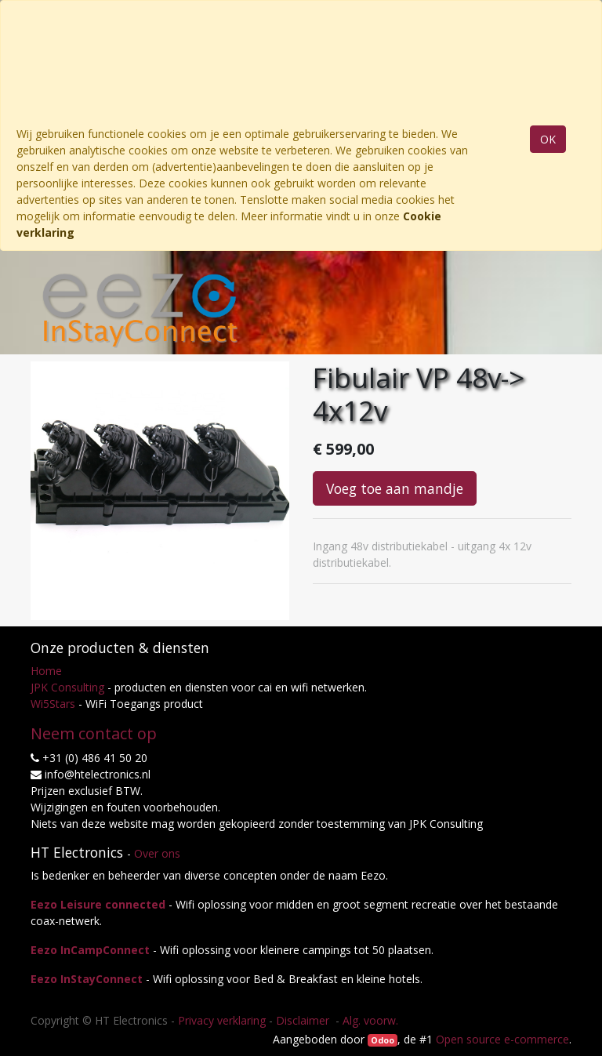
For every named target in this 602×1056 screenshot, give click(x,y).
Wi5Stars (53, 703)
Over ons (157, 853)
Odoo (382, 1040)
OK (548, 139)
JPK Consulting (67, 687)
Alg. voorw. (370, 1020)
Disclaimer (304, 1020)
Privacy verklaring (222, 1020)
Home (46, 670)
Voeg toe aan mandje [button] (394, 488)
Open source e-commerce (502, 1039)
